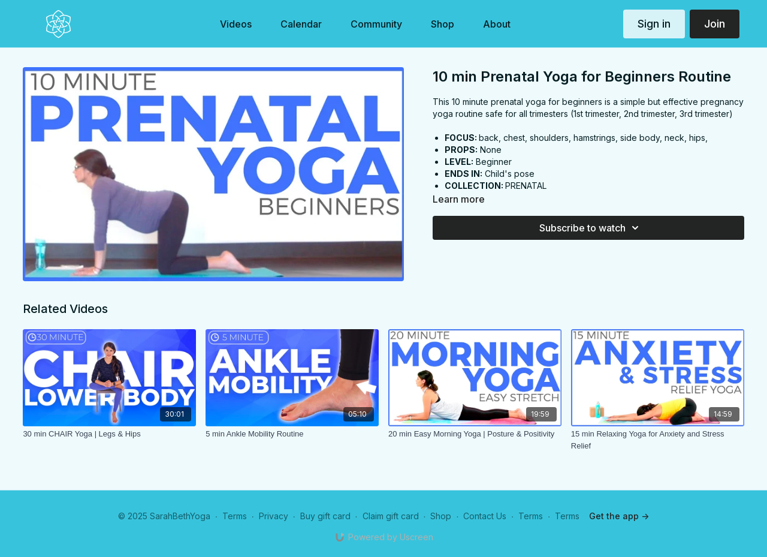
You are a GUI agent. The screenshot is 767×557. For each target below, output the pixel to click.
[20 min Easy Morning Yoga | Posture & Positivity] (474, 434)
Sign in (654, 23)
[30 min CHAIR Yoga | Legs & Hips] (109, 434)
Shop (440, 516)
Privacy (273, 516)
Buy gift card (325, 516)
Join (714, 23)
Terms (234, 516)
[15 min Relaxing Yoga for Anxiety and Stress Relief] (657, 439)
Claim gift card (391, 516)
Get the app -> (619, 516)
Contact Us (484, 516)
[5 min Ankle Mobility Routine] (292, 434)
